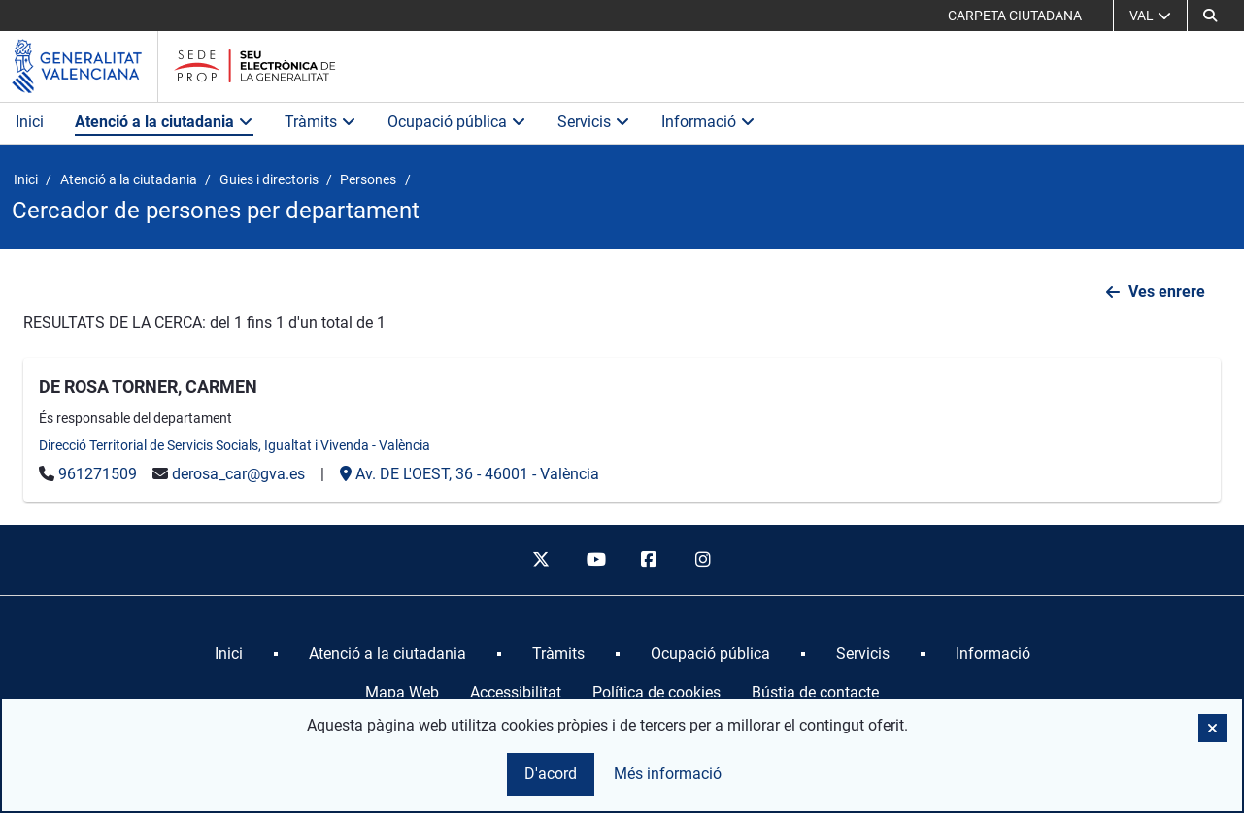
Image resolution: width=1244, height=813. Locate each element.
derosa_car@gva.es (238, 474)
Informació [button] (708, 122)
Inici (30, 122)
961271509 (97, 474)
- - (469, 474)
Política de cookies (656, 692)
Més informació (668, 773)
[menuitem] (228, 653)
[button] (1210, 15)
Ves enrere (1166, 291)
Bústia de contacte (815, 692)
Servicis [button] (593, 122)
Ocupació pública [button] (456, 122)
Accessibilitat (515, 692)
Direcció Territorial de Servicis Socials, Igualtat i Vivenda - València (234, 445)
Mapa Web (402, 692)
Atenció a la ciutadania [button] (164, 122)
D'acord (550, 773)
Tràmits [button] (320, 122)
